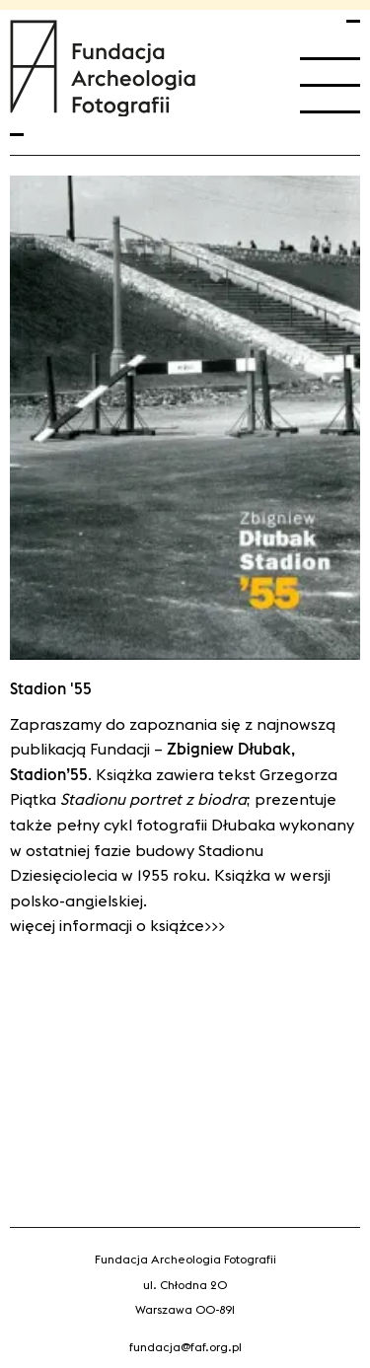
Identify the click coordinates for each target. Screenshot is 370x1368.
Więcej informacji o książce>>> (117, 925)
